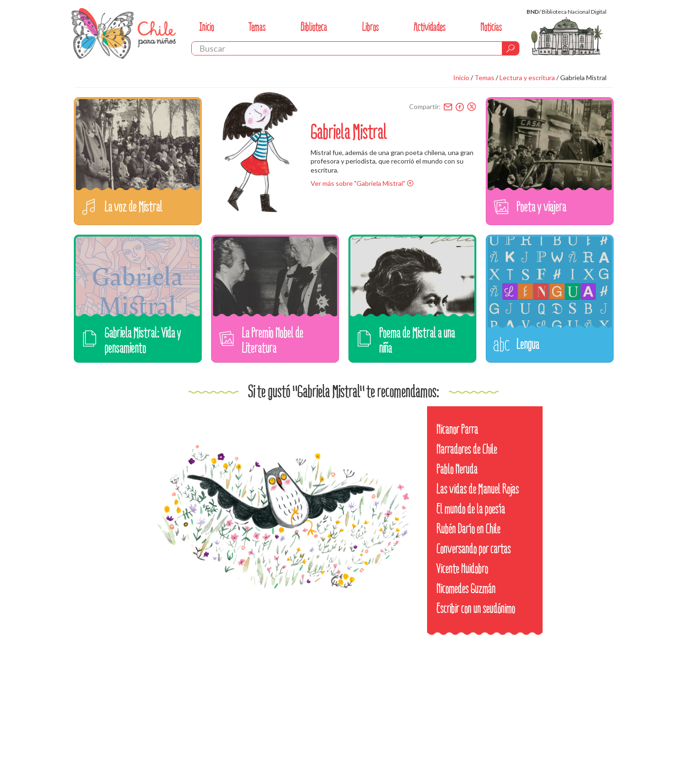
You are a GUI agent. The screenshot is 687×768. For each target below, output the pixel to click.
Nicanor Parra (457, 429)
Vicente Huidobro (462, 568)
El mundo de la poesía (471, 509)
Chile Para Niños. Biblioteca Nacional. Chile (123, 33)
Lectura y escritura (527, 77)
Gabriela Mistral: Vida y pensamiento (143, 340)
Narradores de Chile (467, 449)
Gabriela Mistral (583, 77)
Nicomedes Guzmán (466, 588)
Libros (370, 27)
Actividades (430, 27)
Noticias (491, 27)
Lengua (528, 344)
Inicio (206, 27)
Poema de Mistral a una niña (417, 340)
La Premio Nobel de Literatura (272, 340)
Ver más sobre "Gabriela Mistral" (358, 183)
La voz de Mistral (133, 206)
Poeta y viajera (541, 206)
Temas (257, 27)
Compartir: (425, 106)
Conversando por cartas (474, 549)
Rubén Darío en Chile (468, 529)
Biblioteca (314, 27)
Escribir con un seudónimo (476, 608)
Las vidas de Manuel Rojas (478, 489)
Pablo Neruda (457, 469)
